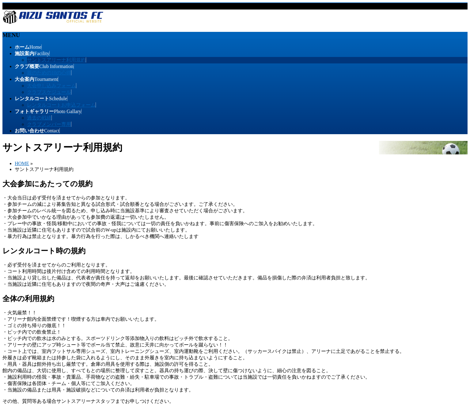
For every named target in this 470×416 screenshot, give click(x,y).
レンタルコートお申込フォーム (61, 105)
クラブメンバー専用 (49, 124)
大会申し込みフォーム (51, 85)
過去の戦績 (39, 117)
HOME (22, 163)
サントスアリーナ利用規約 (56, 59)
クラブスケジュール (49, 92)
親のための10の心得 (49, 72)
